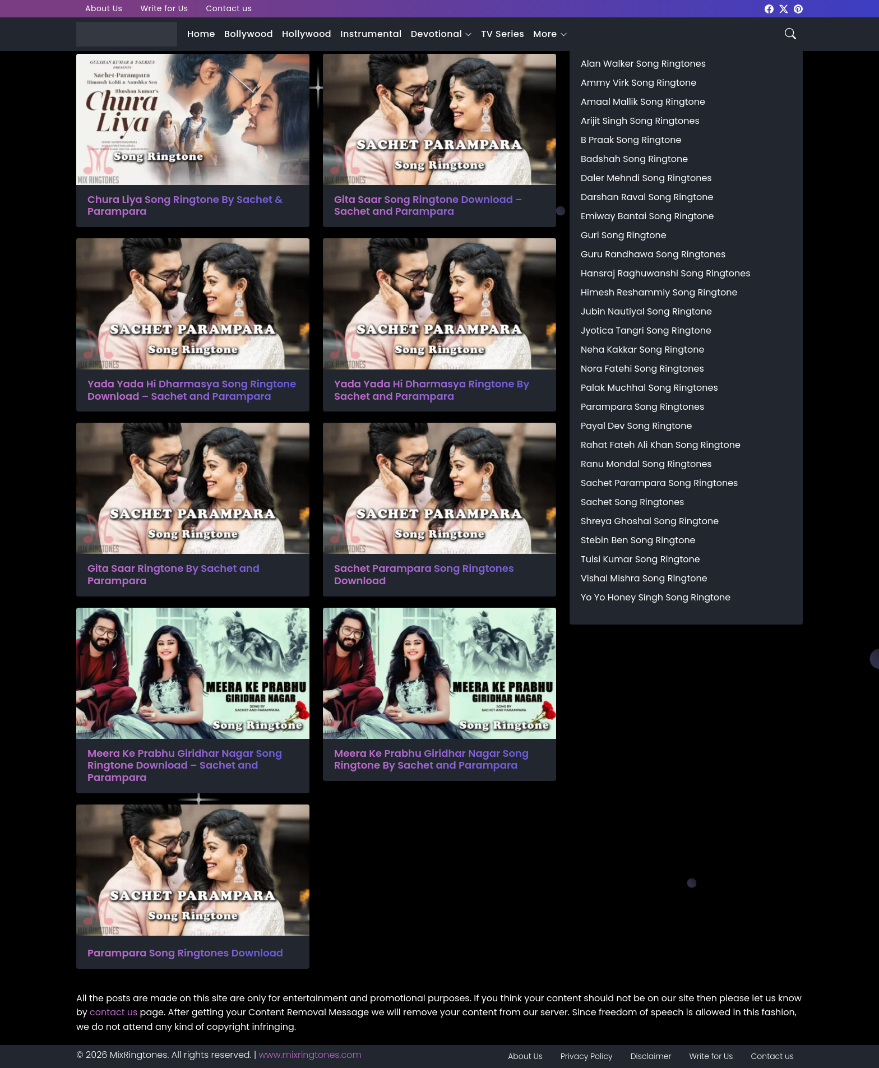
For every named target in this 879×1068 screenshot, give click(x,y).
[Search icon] (790, 32)
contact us (113, 1012)
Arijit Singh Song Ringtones (640, 120)
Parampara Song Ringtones (642, 406)
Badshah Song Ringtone (634, 158)
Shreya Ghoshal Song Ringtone (650, 521)
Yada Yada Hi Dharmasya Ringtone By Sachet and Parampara (431, 390)
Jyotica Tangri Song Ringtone (646, 330)
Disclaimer (651, 1056)
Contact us (229, 8)
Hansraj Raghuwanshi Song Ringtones (666, 273)
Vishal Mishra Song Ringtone (644, 578)
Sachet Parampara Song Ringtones (659, 483)
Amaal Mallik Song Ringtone (643, 101)
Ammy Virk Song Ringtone (638, 82)
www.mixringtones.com (310, 1054)
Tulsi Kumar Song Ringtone (640, 559)
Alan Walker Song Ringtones (643, 63)
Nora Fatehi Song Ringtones (642, 368)
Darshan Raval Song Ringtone (647, 197)
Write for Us (164, 8)
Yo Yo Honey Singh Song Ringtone (655, 597)
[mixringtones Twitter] (783, 8)
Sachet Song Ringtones (632, 502)
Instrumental (371, 33)
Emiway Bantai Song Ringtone (647, 216)
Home (201, 33)
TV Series (502, 33)
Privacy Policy (587, 1056)
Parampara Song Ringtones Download (185, 953)
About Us (103, 8)
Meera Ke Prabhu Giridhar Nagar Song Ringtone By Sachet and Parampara (431, 759)
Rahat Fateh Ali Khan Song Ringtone (661, 444)
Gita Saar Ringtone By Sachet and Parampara (173, 574)
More (545, 33)
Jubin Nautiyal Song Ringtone (646, 311)
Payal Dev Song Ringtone (636, 425)
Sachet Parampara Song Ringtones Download (424, 574)
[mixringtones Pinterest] (798, 8)
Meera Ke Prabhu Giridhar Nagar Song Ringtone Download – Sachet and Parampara (184, 765)
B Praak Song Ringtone (631, 139)
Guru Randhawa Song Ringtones (653, 254)
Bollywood (248, 33)
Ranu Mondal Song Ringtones (646, 463)
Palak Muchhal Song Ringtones (649, 387)
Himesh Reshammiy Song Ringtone (659, 292)
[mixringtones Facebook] (769, 8)
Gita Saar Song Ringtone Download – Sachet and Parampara (428, 205)
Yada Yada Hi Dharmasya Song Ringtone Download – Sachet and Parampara (191, 390)
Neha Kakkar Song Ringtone (642, 349)
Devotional (436, 33)
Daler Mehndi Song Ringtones (646, 178)
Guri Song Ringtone (624, 235)
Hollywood (306, 33)
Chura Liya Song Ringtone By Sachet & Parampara (185, 205)
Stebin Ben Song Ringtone (638, 540)
